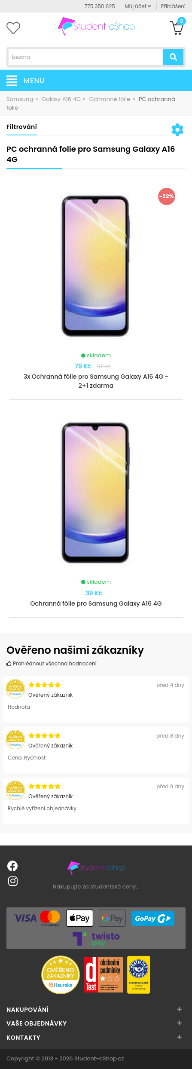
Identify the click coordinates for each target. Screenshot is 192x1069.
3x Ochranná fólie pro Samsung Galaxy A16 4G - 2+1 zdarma (96, 381)
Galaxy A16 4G (61, 99)
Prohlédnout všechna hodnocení (51, 663)
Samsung (19, 99)
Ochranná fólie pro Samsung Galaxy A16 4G (96, 603)
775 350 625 (100, 6)
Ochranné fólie (109, 99)
